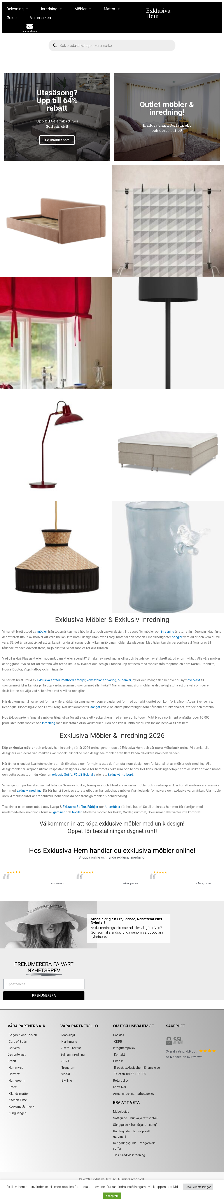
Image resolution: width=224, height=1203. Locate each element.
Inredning (52, 9)
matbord (67, 680)
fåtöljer (80, 680)
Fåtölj (78, 775)
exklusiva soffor (48, 680)
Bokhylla (89, 775)
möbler (42, 632)
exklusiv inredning (29, 791)
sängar (95, 707)
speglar (177, 637)
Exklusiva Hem (158, 13)
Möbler (83, 9)
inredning (167, 632)
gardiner (59, 812)
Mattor (112, 9)
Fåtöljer (93, 807)
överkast (193, 680)
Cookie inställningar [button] (198, 1187)
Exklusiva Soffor (74, 807)
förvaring (109, 680)
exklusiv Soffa (62, 775)
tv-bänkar (124, 680)
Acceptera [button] (112, 1196)
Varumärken (40, 17)
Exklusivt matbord (120, 775)
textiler (77, 812)
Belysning (18, 9)
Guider (12, 17)
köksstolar (94, 680)
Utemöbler (113, 807)
